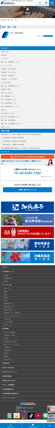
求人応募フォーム (8, 359)
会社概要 (6, 275)
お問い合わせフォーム (27, 190)
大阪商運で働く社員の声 (10, 341)
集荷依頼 (40, 4)
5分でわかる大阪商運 (9, 332)
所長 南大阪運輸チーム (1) (8, 103)
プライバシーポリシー (10, 398)
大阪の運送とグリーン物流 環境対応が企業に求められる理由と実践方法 (21, 134)
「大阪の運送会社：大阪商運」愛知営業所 (12, 137)
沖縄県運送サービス (9, 303)
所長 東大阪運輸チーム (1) (8, 99)
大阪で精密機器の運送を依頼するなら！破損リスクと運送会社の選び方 (20, 148)
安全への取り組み (8, 367)
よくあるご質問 (8, 322)
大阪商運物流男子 (8, 389)
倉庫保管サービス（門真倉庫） (12, 313)
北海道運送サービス (9, 307)
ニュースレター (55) (6, 65)
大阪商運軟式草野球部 (11, 393)
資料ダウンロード (8, 325)
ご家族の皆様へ (8, 350)
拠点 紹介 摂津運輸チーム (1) (9, 62)
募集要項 (6, 353)
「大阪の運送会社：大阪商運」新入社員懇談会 (13, 141)
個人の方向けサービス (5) (8, 113)
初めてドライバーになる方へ (11, 344)
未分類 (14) (4, 55)
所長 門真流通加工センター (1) (9, 106)
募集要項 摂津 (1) (6, 89)
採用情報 (6, 328)
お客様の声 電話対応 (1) (8, 75)
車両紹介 (6, 281)
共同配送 (6, 297)
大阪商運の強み (8, 278)
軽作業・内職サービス (10, 310)
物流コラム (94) (5, 127)
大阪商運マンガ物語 (9, 335)
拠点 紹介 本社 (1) (6, 93)
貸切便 (5, 294)
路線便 (5, 291)
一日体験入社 (7, 347)
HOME (4, 20)
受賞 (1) (3, 110)
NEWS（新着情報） (9, 385)
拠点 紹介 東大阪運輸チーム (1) (10, 86)
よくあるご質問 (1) (6, 82)
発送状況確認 (7, 376)
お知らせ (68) (4, 51)
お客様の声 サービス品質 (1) (9, 79)
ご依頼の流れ (7, 319)
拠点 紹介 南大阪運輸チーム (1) (10, 116)
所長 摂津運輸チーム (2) (8, 96)
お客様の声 (6, 363)
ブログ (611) (4, 58)
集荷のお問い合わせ (9, 380)
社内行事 (6, 338)
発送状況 (46, 4)
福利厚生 (6, 356)
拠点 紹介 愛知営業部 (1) (8, 120)
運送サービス (7, 288)
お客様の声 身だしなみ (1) (8, 72)
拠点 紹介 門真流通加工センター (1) (11, 123)
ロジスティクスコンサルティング (13, 316)
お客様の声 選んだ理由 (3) (8, 69)
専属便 (5, 300)
